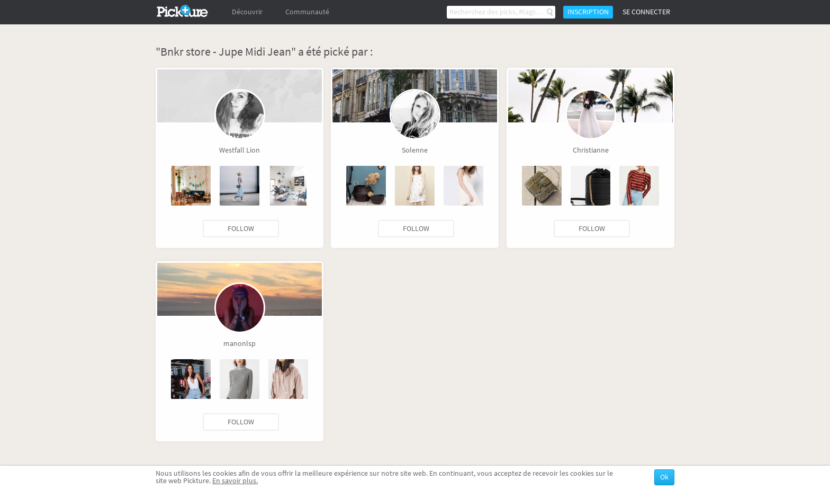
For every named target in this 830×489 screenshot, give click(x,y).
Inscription (588, 12)
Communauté (307, 12)
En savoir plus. (235, 481)
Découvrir (247, 12)
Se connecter (646, 12)
